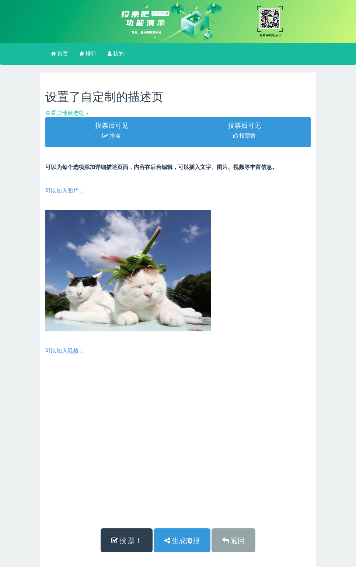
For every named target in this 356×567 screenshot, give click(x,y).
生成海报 (182, 540)
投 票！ (126, 540)
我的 (116, 53)
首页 (59, 53)
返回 (233, 540)
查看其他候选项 (67, 112)
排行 (88, 53)
